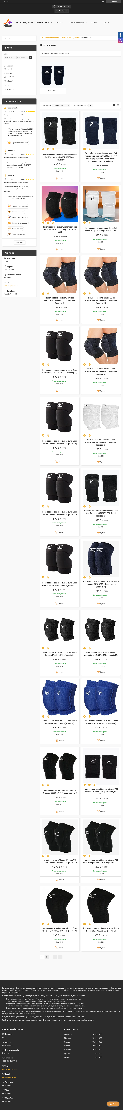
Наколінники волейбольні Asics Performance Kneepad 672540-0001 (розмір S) (101, 442)
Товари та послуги (76, 22)
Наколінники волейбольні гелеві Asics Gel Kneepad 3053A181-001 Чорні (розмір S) (101, 513)
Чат (113, 1104)
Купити (61, 178)
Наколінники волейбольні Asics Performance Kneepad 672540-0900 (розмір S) (59, 300)
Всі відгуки (19, 242)
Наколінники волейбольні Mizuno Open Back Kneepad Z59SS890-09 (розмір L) (59, 513)
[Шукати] (33, 38)
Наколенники (53, 91)
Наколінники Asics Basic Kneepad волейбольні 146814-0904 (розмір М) (101, 653)
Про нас (94, 22)
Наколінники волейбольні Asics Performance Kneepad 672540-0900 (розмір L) (101, 371)
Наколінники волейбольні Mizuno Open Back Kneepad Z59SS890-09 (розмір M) (59, 371)
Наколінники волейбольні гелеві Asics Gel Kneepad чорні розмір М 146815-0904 (59, 229)
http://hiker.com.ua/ (9, 1069)
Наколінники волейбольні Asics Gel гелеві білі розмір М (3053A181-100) (101, 229)
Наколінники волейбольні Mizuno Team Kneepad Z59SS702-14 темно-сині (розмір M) (101, 584)
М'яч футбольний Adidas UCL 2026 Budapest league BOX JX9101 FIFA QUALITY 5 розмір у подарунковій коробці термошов (20, 132)
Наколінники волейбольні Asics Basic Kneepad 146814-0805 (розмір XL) (101, 722)
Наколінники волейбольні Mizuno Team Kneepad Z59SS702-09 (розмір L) (101, 929)
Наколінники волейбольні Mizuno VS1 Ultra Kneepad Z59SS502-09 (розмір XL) (101, 861)
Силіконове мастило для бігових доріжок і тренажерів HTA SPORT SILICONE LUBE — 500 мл (19, 165)
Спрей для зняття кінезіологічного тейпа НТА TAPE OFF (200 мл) (20, 198)
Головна (59, 22)
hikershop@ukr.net (11, 286)
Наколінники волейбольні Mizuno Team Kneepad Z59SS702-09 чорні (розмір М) (59, 929)
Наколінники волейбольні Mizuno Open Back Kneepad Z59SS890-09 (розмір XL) (59, 584)
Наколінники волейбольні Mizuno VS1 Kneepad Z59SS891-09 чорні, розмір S (60, 791)
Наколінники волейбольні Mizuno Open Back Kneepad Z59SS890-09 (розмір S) (59, 442)
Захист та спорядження (70, 38)
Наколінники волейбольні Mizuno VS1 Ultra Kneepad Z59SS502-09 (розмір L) (60, 861)
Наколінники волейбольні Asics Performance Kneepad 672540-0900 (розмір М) (101, 300)
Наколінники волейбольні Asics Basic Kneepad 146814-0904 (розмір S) (60, 653)
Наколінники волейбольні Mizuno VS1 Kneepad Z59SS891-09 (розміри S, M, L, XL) (100, 791)
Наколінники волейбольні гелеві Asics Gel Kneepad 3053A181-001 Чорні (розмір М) (59, 157)
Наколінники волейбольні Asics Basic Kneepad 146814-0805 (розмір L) (60, 722)
